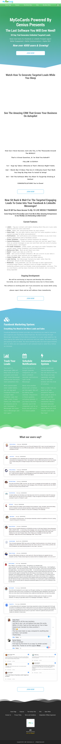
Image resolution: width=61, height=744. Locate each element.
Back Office (48, 711)
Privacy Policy (17, 715)
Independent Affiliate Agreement (47, 715)
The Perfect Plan (28, 5)
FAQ (37, 5)
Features (17, 5)
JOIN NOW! (30, 53)
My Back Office (47, 5)
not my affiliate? (30, 733)
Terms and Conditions (30, 715)
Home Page (8, 5)
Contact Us (8, 715)
